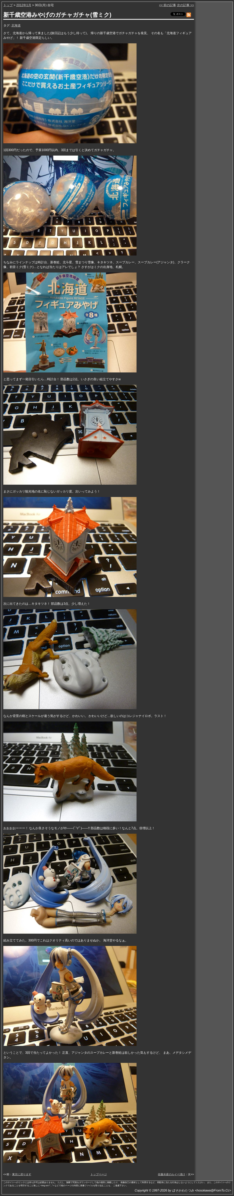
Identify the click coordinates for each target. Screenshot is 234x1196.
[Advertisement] (213, 62)
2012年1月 (23, 5)
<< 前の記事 (167, 5)
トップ (8, 5)
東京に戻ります (21, 1174)
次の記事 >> (185, 5)
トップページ (98, 1174)
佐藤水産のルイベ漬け (171, 1174)
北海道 (16, 25)
